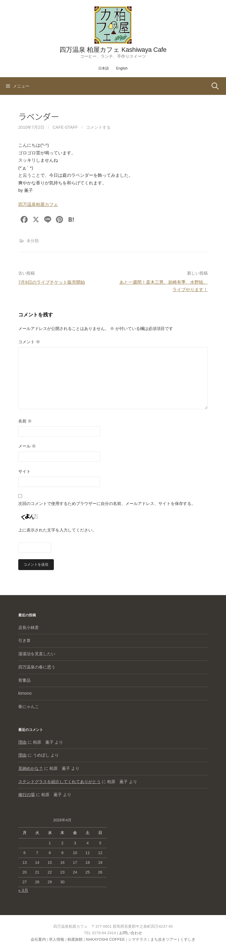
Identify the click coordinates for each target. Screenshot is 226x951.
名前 (25, 421)
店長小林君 (28, 627)
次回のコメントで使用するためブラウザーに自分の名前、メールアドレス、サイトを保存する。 (106, 503)
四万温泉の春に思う (36, 667)
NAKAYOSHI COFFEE (105, 939)
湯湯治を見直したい (36, 653)
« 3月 (23, 890)
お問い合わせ (130, 933)
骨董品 (24, 680)
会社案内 (38, 939)
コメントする (98, 127)
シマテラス (137, 939)
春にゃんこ (28, 706)
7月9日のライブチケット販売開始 (51, 282)
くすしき (187, 939)
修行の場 (26, 794)
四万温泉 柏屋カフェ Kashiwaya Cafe (113, 49)
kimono (24, 693)
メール (27, 446)
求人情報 (56, 939)
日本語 (103, 68)
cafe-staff (65, 127)
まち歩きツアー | (165, 939)
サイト (24, 471)
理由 (22, 742)
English (121, 68)
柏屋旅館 (75, 939)
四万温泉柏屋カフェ (38, 204)
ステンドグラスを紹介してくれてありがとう (59, 781)
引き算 (24, 640)
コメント (29, 341)
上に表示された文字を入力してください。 (57, 530)
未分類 (32, 240)
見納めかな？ (30, 768)
